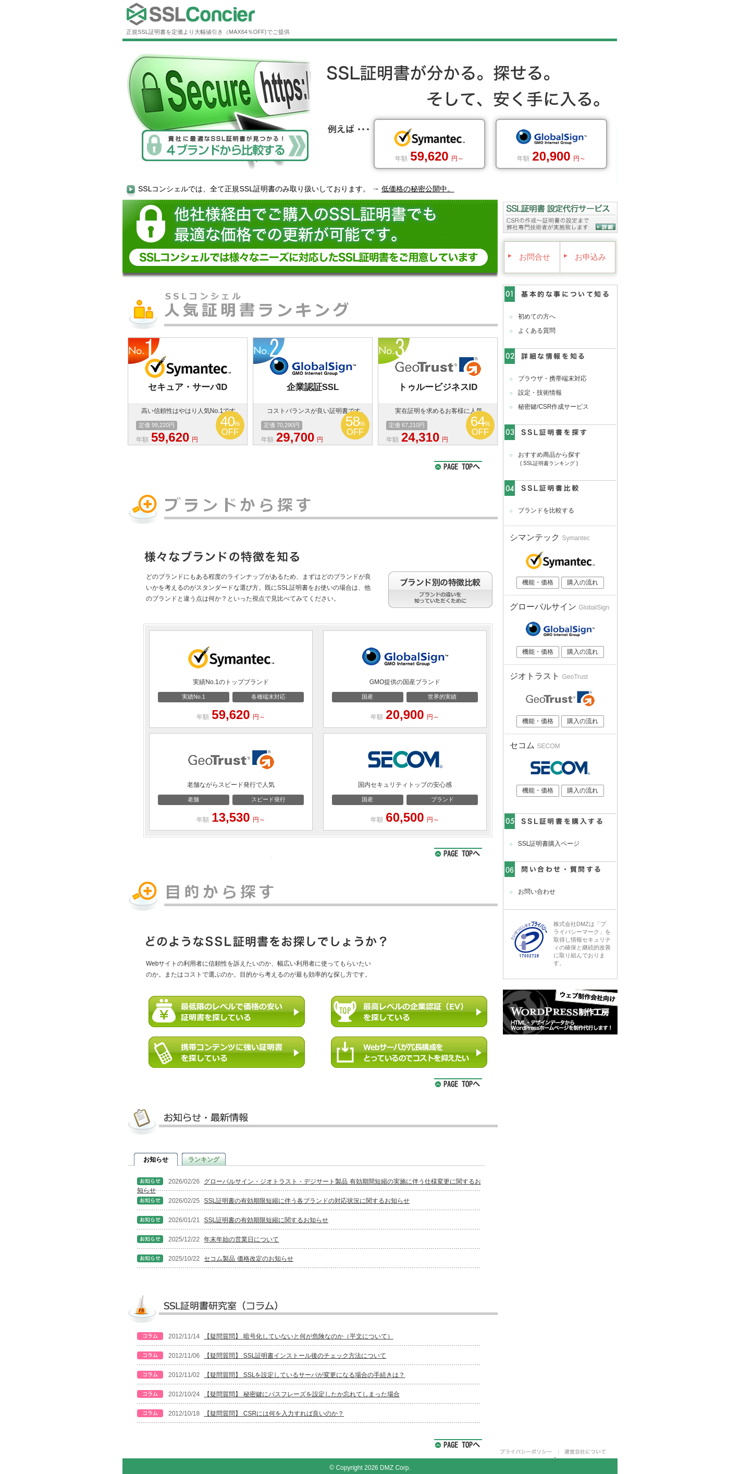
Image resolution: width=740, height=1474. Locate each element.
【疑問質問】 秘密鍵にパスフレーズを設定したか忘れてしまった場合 (301, 1394)
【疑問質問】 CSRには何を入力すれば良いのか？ (274, 1413)
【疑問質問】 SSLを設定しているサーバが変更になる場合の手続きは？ (304, 1375)
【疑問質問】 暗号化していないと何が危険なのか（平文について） (298, 1336)
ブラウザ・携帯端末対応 (552, 378)
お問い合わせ (537, 891)
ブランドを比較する (546, 510)
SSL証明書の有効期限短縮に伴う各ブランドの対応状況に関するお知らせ (307, 1200)
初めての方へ (537, 316)
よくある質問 (537, 330)
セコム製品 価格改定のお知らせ (248, 1258)
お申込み (584, 256)
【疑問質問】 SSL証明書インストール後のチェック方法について (295, 1355)
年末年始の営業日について (241, 1239)
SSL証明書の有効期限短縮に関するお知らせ (266, 1220)
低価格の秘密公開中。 (417, 189)
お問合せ (528, 256)
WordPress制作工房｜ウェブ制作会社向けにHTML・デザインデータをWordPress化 (560, 1012)
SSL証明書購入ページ (549, 843)
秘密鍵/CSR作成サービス (553, 406)
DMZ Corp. (395, 1467)
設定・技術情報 (540, 392)
